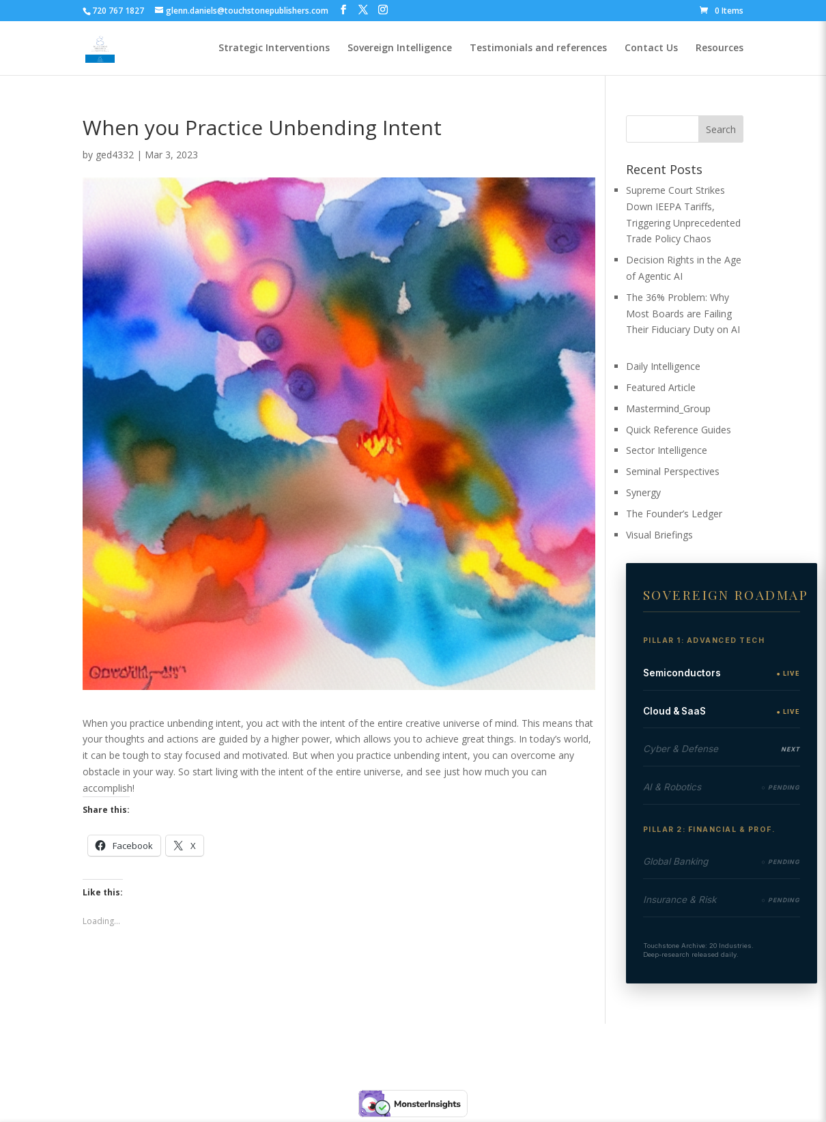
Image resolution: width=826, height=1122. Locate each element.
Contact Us (651, 48)
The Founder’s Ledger (674, 513)
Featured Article (661, 387)
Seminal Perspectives (673, 471)
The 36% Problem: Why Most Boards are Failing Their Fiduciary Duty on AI (683, 313)
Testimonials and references (538, 48)
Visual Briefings (659, 534)
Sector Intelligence (666, 450)
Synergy (643, 492)
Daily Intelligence (663, 366)
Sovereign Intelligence (399, 48)
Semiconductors (682, 672)
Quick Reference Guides (678, 429)
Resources (719, 48)
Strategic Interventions (274, 48)
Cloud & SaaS (674, 711)
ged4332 (115, 154)
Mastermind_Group (668, 408)
